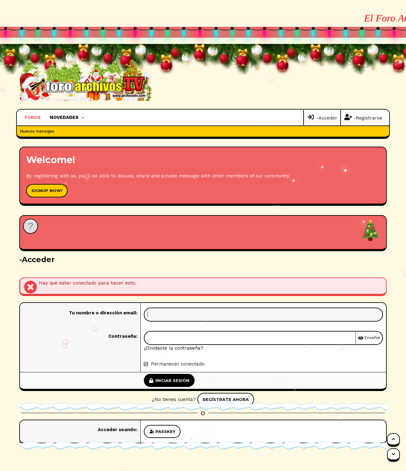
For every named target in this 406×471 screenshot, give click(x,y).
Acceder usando (117, 429)
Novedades (64, 117)
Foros (32, 117)
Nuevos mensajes (37, 131)
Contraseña (122, 336)
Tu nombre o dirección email (102, 313)
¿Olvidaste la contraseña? (173, 348)
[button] (82, 117)
